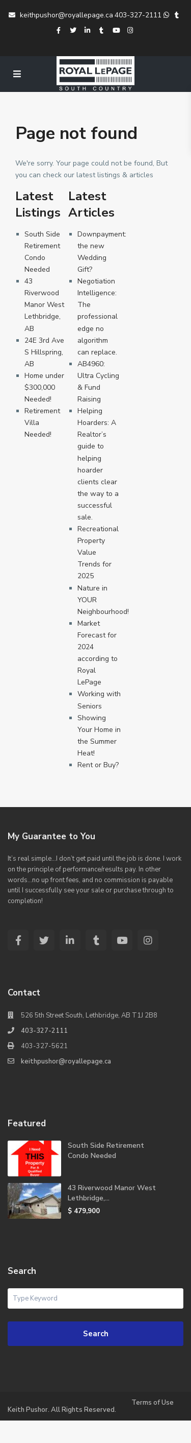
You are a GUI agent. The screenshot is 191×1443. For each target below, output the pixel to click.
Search (95, 1334)
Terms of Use (152, 1402)
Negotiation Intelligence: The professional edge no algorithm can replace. (97, 316)
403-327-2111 (138, 15)
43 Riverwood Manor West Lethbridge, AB (44, 304)
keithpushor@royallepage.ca (61, 15)
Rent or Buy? (98, 765)
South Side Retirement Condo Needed (106, 1151)
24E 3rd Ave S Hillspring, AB (44, 352)
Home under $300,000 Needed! (44, 387)
